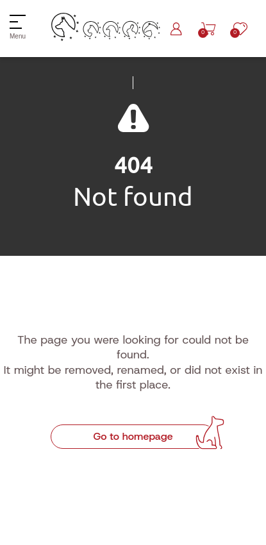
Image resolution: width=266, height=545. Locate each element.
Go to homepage (132, 436)
